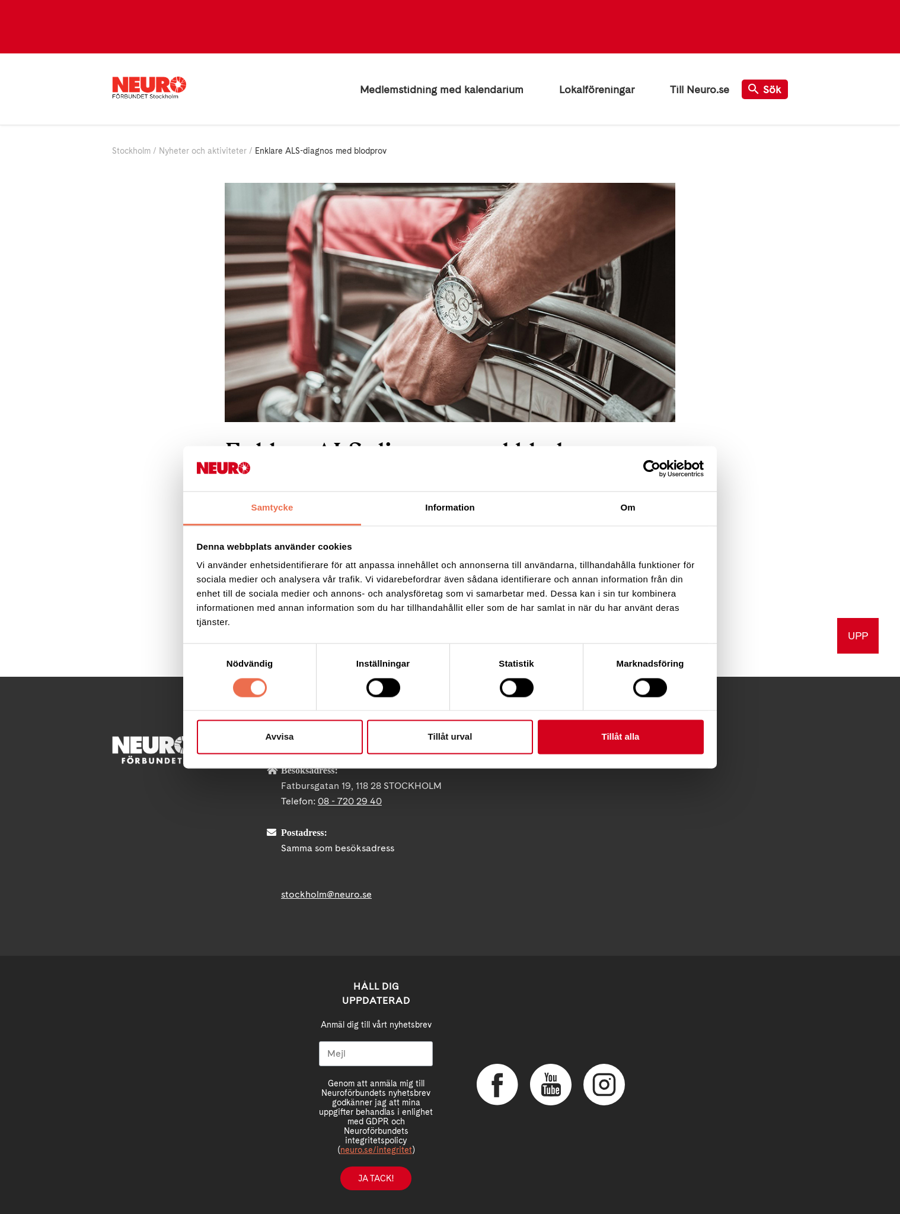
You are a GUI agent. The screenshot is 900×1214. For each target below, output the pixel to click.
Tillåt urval (450, 737)
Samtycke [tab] (272, 508)
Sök (764, 89)
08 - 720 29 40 (350, 801)
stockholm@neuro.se (326, 894)
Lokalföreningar (596, 89)
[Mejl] (376, 1053)
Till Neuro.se (699, 89)
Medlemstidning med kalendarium (442, 89)
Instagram (604, 1084)
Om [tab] (627, 508)
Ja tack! (376, 1178)
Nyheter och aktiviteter (203, 151)
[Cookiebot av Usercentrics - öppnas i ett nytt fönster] (652, 468)
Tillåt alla (621, 737)
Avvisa (280, 737)
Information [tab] (450, 508)
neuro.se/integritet (376, 1150)
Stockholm (131, 151)
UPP (858, 635)
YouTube (551, 1084)
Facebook (497, 1084)
